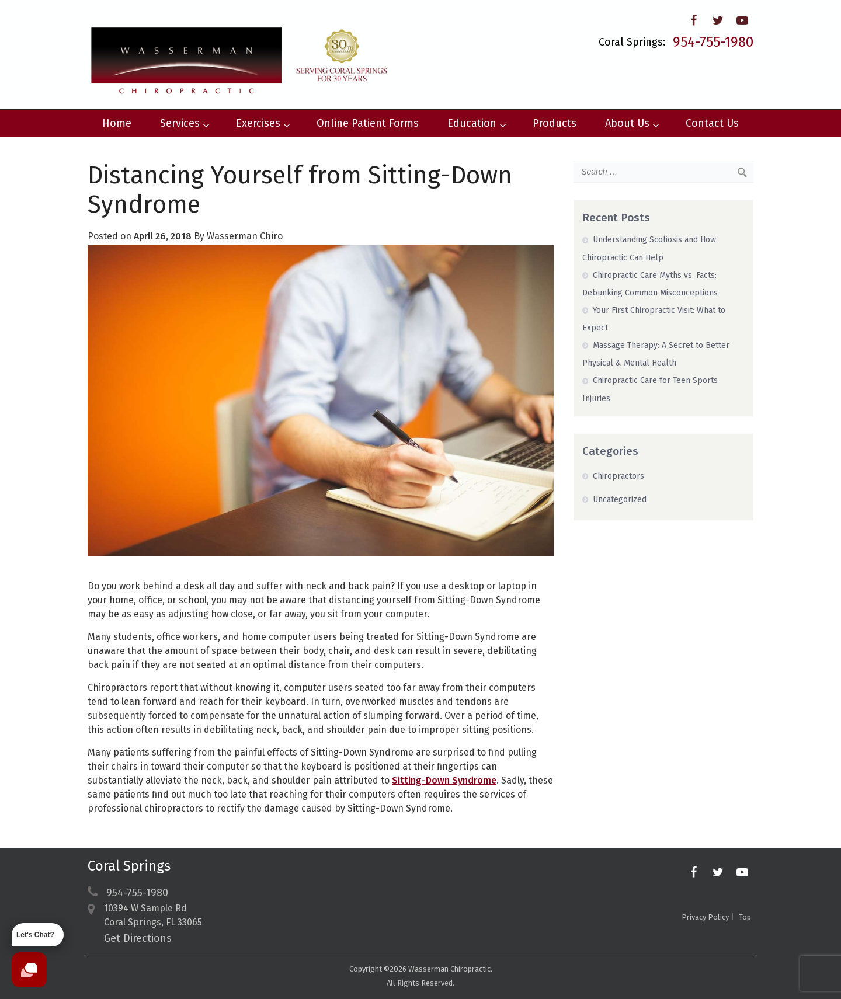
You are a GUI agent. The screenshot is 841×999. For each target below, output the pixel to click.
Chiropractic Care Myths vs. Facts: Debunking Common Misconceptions (650, 284)
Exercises (263, 123)
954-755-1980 (713, 42)
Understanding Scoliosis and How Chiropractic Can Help (649, 248)
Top (745, 917)
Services (184, 123)
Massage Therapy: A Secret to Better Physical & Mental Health (655, 354)
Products (554, 123)
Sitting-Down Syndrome (444, 780)
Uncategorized (620, 499)
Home (116, 123)
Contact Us (712, 123)
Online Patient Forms (368, 123)
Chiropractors (618, 476)
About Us (632, 123)
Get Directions (138, 938)
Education (476, 123)
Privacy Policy (705, 917)
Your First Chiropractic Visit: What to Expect (653, 319)
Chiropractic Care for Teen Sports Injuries (650, 389)
